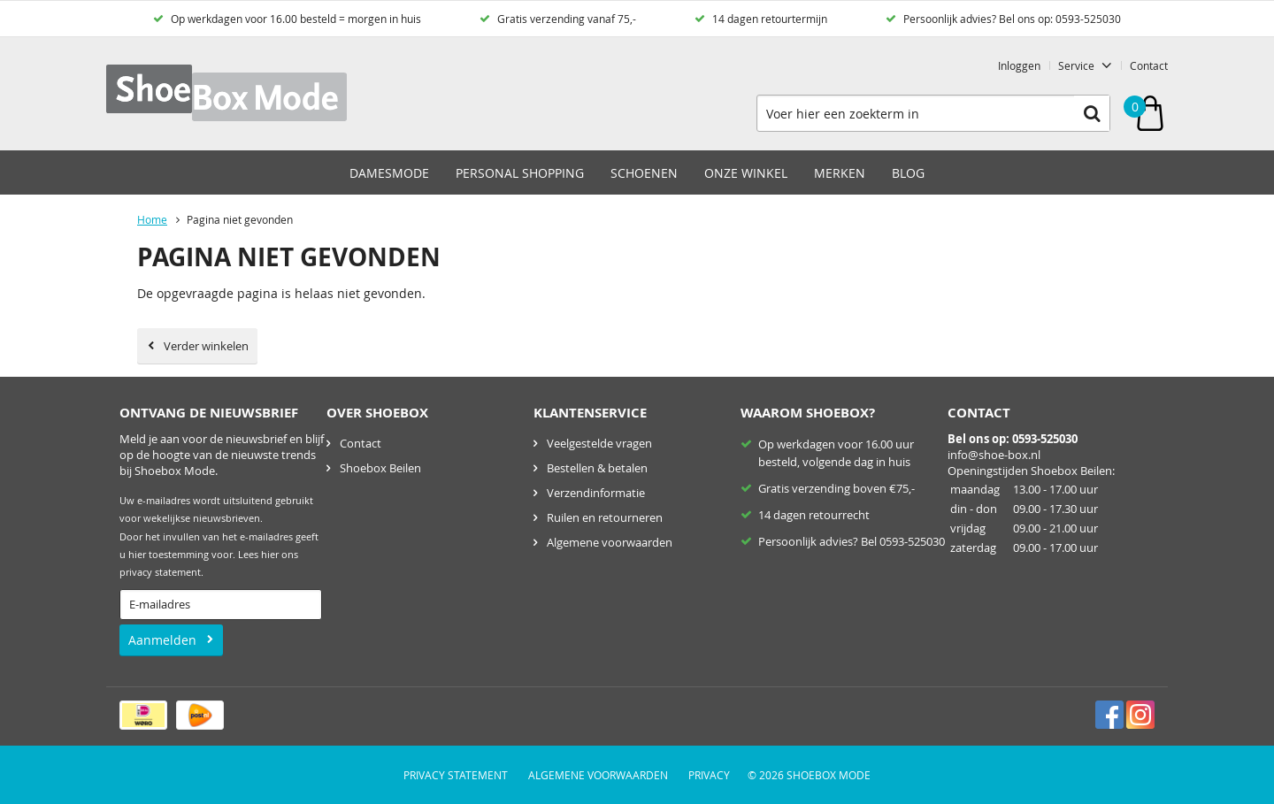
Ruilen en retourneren (605, 517)
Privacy (709, 775)
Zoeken (1091, 113)
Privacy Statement (455, 775)
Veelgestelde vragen (599, 443)
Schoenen (644, 173)
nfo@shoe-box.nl (995, 455)
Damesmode (389, 173)
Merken (839, 173)
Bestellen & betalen (597, 468)
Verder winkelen (206, 346)
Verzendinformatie (596, 493)
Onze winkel (745, 173)
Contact (1149, 65)
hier (270, 554)
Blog (908, 173)
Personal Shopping (520, 173)
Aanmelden (162, 640)
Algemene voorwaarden (609, 542)
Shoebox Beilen (380, 468)
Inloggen (1019, 65)
